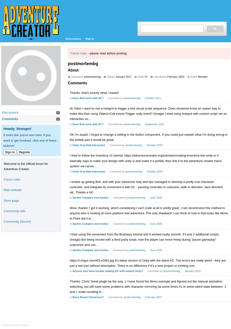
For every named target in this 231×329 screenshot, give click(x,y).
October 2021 (153, 98)
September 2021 (154, 124)
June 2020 (156, 197)
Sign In (89, 38)
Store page (11, 200)
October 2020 (155, 145)
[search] (171, 29)
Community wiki (15, 211)
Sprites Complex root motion (90, 197)
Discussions (73, 38)
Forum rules (79, 53)
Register (24, 152)
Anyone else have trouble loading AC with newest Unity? (107, 271)
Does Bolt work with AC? (87, 98)
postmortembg (132, 98)
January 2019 (193, 271)
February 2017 (153, 297)
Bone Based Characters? (88, 297)
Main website (13, 190)
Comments (10, 119)
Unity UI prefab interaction (88, 145)
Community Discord (17, 221)
